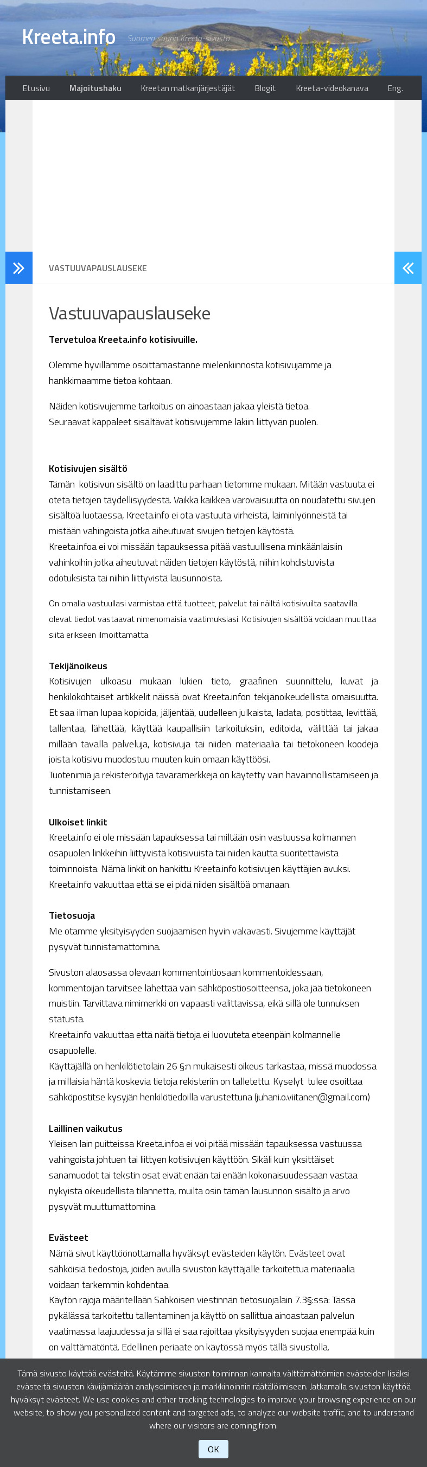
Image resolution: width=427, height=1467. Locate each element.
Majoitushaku (89, 89)
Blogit (250, 89)
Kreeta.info (74, 38)
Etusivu (34, 89)
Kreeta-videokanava (312, 89)
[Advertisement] (213, 179)
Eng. (398, 89)
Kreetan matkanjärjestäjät (178, 89)
